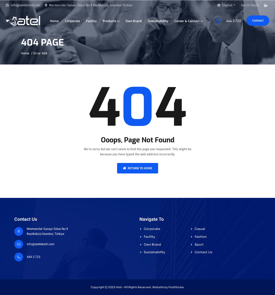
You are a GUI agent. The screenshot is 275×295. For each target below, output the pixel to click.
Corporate (72, 21)
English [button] (224, 5)
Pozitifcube (176, 287)
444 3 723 (226, 21)
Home (54, 21)
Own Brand (133, 21)
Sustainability (158, 21)
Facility (91, 21)
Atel (119, 287)
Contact (258, 20)
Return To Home (137, 168)
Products (109, 21)
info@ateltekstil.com (25, 5)
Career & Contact (187, 21)
